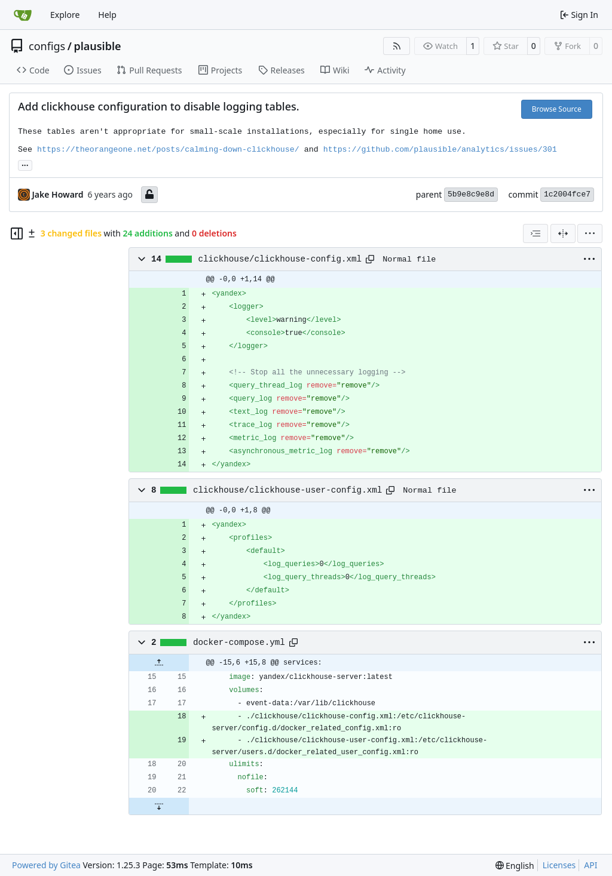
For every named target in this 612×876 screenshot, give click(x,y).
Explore (64, 14)
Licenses (559, 865)
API (590, 865)
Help (107, 14)
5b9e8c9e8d (471, 194)
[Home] (22, 15)
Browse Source (557, 109)
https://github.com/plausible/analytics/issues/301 (440, 149)
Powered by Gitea (46, 865)
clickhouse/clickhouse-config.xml (280, 259)
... (25, 164)
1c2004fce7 (567, 194)
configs (47, 46)
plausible (97, 46)
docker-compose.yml (239, 642)
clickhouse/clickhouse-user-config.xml (287, 490)
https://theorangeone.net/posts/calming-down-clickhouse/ (168, 149)
